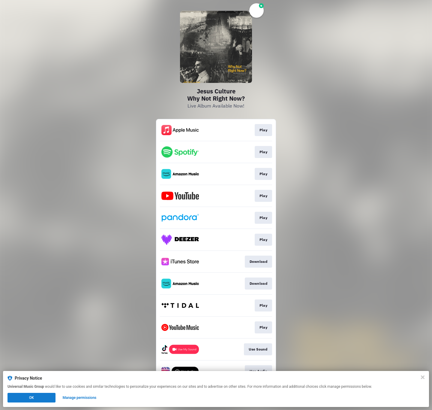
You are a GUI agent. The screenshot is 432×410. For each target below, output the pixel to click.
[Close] (423, 377)
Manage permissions (80, 398)
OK (31, 398)
